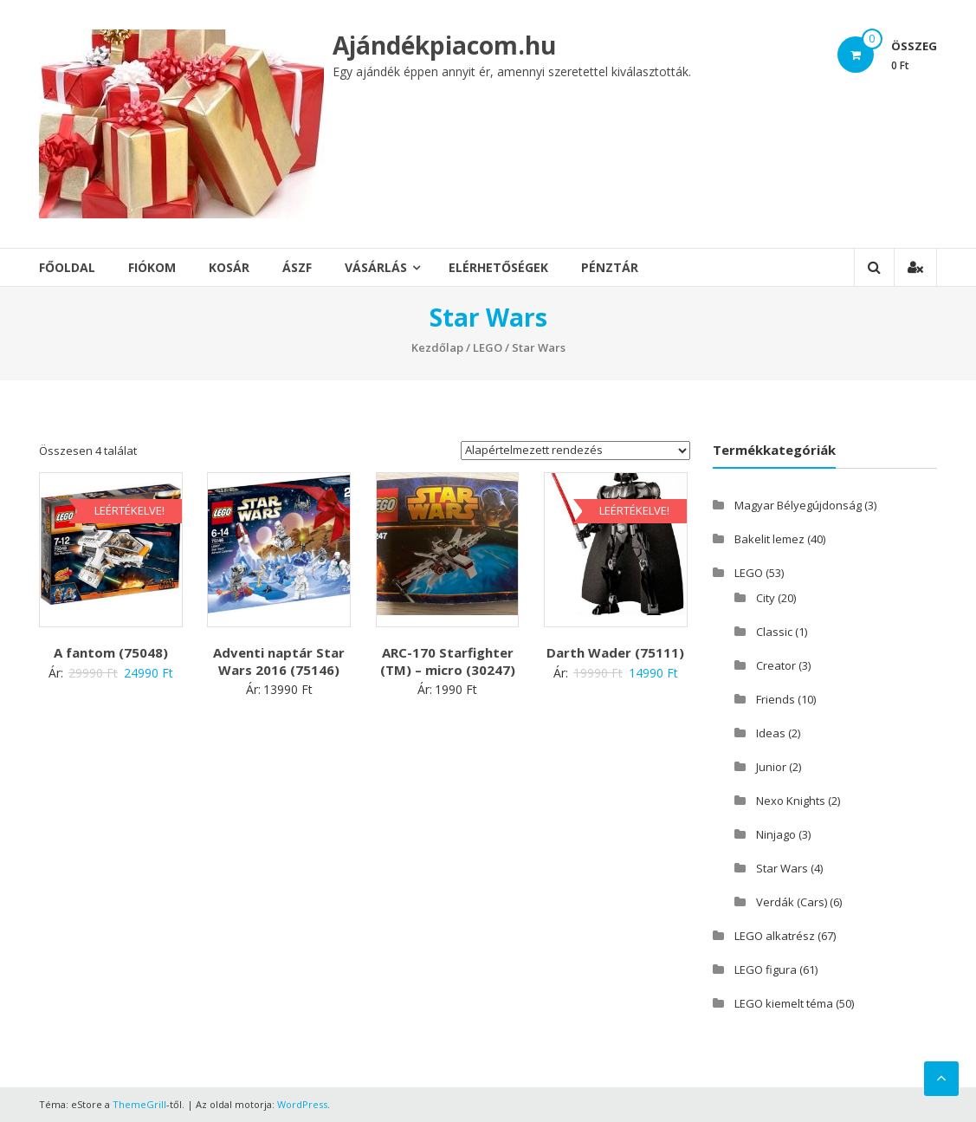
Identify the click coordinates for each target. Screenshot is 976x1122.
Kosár (229, 267)
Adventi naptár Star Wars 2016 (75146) (279, 661)
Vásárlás (376, 267)
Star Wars (782, 868)
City (765, 598)
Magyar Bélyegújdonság (798, 505)
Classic (774, 631)
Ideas (770, 733)
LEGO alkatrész (774, 936)
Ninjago (776, 834)
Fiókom (152, 267)
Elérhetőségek (498, 267)
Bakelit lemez (769, 539)
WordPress (302, 1104)
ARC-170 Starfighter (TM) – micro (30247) (447, 661)
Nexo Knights (790, 800)
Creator (776, 665)
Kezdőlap (437, 347)
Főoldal (67, 267)
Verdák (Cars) (791, 902)
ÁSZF (297, 267)
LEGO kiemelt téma (783, 1003)
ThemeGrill (139, 1104)
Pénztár (609, 267)
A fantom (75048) (111, 652)
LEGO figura (765, 969)
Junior (771, 767)
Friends (775, 699)
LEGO (487, 347)
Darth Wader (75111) (615, 652)
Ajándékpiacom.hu (444, 45)
